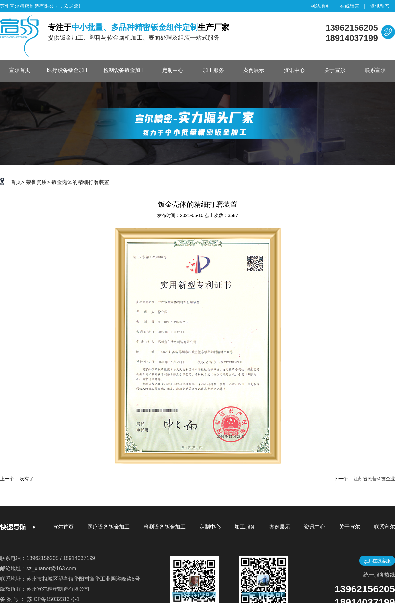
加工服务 (213, 70)
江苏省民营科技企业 (374, 478)
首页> (17, 182)
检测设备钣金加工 (124, 70)
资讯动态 (380, 6)
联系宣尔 (375, 70)
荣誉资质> (38, 182)
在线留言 (350, 6)
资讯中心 (294, 70)
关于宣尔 (334, 70)
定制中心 (172, 70)
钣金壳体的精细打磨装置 (80, 182)
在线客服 (377, 561)
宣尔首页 (19, 70)
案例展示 (253, 70)
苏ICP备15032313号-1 (53, 599)
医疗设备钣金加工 (68, 70)
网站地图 (320, 6)
